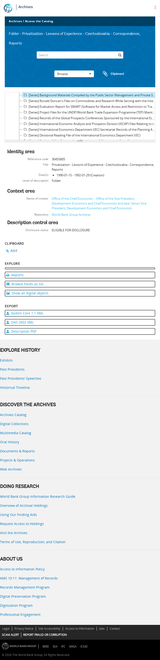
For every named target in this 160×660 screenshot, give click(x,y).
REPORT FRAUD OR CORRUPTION (45, 635)
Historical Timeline (15, 387)
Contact (115, 629)
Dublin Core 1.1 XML (25, 313)
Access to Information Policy (22, 569)
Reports (15, 275)
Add (13, 250)
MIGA (73, 646)
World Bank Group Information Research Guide (37, 496)
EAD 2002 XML (20, 322)
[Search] (80, 55)
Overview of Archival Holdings (24, 505)
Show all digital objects (27, 293)
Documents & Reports (17, 451)
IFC (63, 646)
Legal (6, 629)
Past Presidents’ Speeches (20, 378)
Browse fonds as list (24, 284)
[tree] (80, 116)
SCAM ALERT (10, 635)
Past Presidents (12, 369)
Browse (74, 74)
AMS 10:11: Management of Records (29, 578)
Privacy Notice (24, 629)
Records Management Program (25, 587)
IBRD (45, 646)
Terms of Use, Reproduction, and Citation (33, 542)
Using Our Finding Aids (18, 514)
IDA (55, 646)
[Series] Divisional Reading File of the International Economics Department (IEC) (81, 135)
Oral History (9, 442)
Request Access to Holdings (22, 523)
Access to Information (79, 629)
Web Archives (11, 469)
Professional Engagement (20, 614)
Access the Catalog (39, 21)
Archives (25, 7)
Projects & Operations (17, 460)
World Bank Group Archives (71, 214)
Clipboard (111, 74)
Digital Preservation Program (23, 596)
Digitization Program (16, 605)
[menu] (155, 7)
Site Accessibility (49, 629)
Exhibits (6, 360)
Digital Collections (14, 424)
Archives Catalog (13, 414)
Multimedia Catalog (15, 433)
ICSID (84, 646)
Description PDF (21, 331)
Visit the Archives (13, 532)
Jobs (102, 629)
